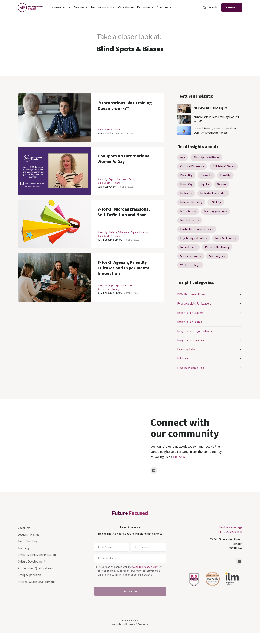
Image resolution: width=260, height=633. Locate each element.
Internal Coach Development (36, 582)
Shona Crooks (105, 133)
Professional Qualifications (35, 568)
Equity (112, 179)
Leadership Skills (28, 535)
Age (111, 285)
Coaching (24, 528)
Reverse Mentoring (108, 289)
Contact (232, 7)
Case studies (126, 7)
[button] (60, 7)
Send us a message (230, 527)
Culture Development (31, 562)
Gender (133, 179)
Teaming (23, 548)
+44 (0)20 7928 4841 (230, 532)
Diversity (102, 179)
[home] (30, 7)
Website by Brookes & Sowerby (130, 624)
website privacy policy (145, 567)
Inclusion (122, 179)
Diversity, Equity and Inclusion (37, 555)
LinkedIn (179, 457)
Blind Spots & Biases (109, 130)
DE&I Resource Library (110, 240)
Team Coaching (28, 541)
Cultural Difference (119, 232)
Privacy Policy (130, 621)
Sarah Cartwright (107, 187)
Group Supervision (29, 575)
